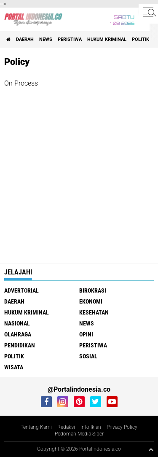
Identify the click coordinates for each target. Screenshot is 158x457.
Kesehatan (94, 312)
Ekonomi (90, 301)
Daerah (25, 39)
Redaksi (66, 427)
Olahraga (17, 334)
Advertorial (21, 290)
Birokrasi (92, 290)
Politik (140, 39)
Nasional (17, 323)
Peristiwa (70, 39)
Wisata (13, 367)
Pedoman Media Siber (79, 434)
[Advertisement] (79, 168)
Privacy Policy (122, 427)
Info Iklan (90, 427)
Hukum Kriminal (106, 39)
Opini (86, 334)
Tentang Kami (36, 427)
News (45, 39)
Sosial (88, 356)
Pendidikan (19, 345)
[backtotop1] (151, 449)
